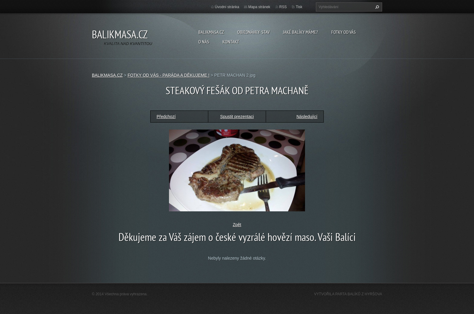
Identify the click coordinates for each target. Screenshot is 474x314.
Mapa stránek (259, 7)
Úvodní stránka (227, 7)
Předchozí (166, 116)
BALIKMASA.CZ (211, 32)
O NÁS (203, 42)
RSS (283, 7)
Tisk (299, 7)
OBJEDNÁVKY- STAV (253, 32)
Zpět (237, 224)
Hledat (376, 6)
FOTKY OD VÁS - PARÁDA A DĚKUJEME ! (168, 75)
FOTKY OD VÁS (343, 32)
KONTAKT (230, 42)
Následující (307, 116)
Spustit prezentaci (237, 116)
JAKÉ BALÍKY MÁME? (300, 32)
